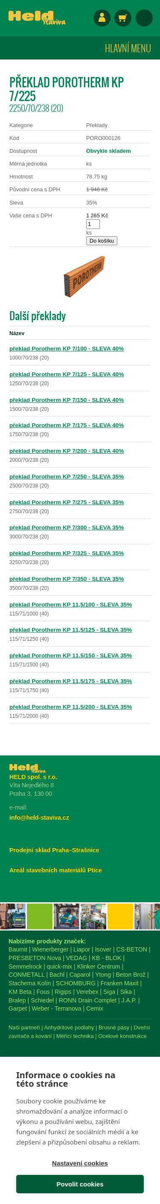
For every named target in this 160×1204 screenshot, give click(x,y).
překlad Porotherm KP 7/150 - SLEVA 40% (66, 400)
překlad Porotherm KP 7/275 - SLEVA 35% (66, 502)
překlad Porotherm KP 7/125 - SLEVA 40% (66, 374)
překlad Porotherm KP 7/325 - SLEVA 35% (66, 553)
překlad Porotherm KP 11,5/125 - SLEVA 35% (70, 630)
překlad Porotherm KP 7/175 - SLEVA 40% (66, 425)
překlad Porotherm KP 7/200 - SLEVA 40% (66, 451)
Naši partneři (24, 1027)
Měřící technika (75, 1036)
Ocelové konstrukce (122, 1036)
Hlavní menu (128, 48)
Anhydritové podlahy (69, 1027)
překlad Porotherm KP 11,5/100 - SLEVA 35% (70, 604)
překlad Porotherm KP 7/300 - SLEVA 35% (66, 527)
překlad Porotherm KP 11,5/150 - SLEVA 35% (70, 655)
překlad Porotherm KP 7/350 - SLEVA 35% (66, 579)
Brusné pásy (114, 1027)
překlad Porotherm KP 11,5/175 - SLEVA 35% (70, 681)
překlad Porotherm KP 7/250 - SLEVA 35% (66, 476)
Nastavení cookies (80, 1163)
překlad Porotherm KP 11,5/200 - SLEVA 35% (70, 707)
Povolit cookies (79, 1184)
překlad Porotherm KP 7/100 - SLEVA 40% (66, 348)
